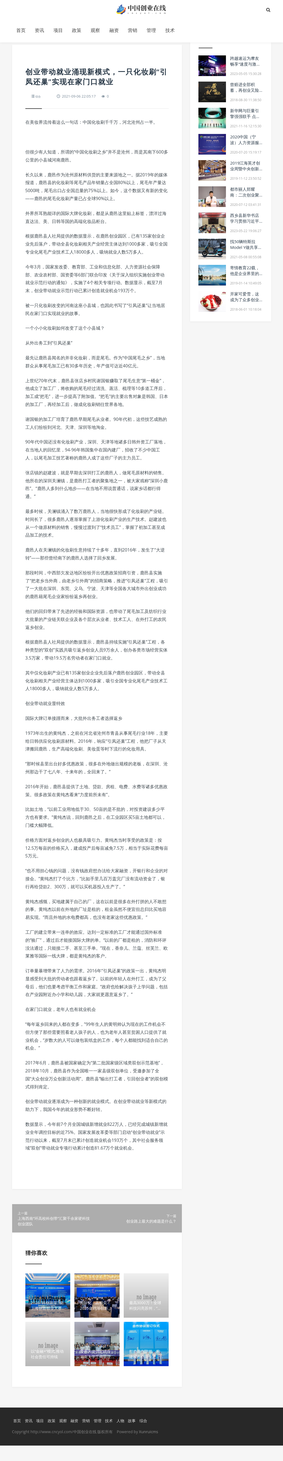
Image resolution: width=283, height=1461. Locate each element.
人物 (124, 1436)
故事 (136, 1436)
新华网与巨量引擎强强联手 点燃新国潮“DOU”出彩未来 (245, 119)
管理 (151, 30)
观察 (95, 30)
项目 (58, 30)
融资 (114, 30)
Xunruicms (148, 1447)
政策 (76, 30)
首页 (21, 30)
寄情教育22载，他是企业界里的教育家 (245, 273)
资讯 (39, 30)
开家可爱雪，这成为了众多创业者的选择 (244, 299)
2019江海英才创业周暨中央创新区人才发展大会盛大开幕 (245, 171)
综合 (38, 96)
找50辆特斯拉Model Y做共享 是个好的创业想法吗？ (244, 250)
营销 (132, 30)
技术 (170, 30)
